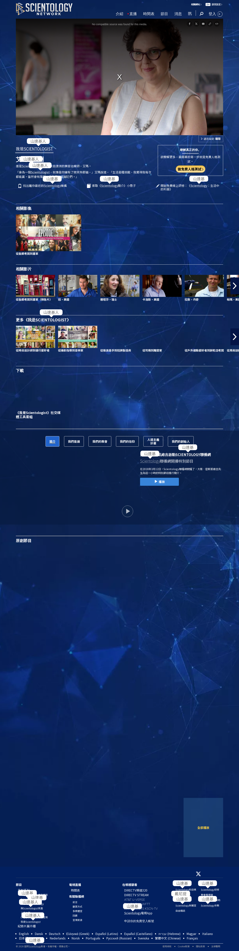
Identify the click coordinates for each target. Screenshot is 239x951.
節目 (164, 13)
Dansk (39, 933)
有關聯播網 (76, 896)
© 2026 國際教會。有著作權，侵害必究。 (43, 946)
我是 (34, 148)
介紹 (119, 13)
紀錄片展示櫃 (27, 926)
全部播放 (203, 827)
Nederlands (58, 938)
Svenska (143, 938)
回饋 (75, 915)
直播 (133, 13)
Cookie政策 (184, 946)
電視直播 (75, 884)
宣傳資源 (77, 920)
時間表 (148, 13)
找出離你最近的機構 (45, 186)
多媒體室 (77, 911)
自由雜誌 (180, 910)
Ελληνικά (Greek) (77, 933)
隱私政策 (200, 946)
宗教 (210, 905)
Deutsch (54, 933)
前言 (75, 902)
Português (93, 938)
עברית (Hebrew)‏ (170, 933)
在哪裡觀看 (129, 884)
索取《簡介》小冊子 (114, 186)
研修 (210, 889)
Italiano (207, 933)
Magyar (191, 933)
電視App (138, 913)
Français (192, 938)
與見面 (32, 908)
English (24, 933)
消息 (178, 13)
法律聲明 (215, 946)
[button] (234, 285)
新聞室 (186, 905)
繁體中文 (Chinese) (168, 938)
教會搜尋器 (207, 895)
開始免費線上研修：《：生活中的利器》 (190, 187)
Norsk (76, 938)
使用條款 (166, 946)
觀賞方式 (77, 906)
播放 (159, 481)
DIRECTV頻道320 (135, 890)
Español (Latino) (106, 933)
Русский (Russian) (119, 938)
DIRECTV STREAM (136, 895)
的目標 (186, 889)
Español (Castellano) (138, 933)
